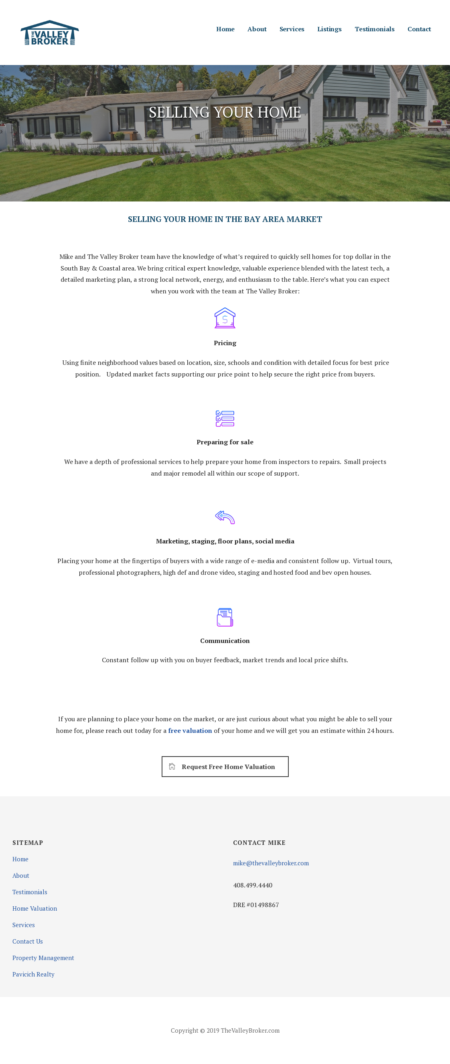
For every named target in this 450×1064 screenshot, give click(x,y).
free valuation (191, 730)
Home (225, 28)
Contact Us (27, 941)
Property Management (43, 958)
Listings (329, 28)
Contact (419, 28)
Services (292, 28)
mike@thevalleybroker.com (271, 863)
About (256, 28)
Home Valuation (34, 908)
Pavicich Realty (33, 974)
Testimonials (375, 28)
